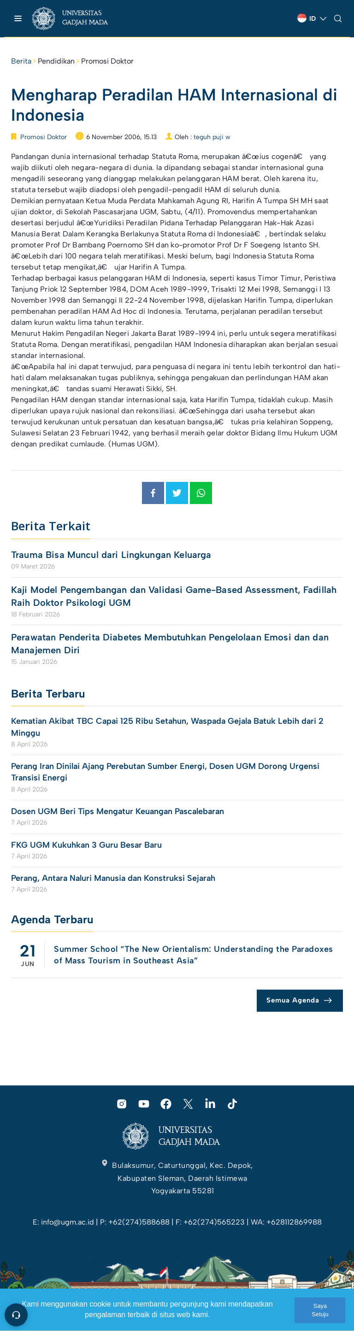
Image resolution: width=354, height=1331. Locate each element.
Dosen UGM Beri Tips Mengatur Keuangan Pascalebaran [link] (117, 811)
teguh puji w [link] (212, 137)
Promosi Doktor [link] (107, 61)
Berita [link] (21, 61)
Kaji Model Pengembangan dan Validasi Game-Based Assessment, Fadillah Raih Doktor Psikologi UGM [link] (173, 596)
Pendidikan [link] (56, 61)
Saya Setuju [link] (320, 1310)
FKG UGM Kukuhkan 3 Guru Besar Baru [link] (86, 845)
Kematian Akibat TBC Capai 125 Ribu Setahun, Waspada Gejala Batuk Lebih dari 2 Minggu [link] (167, 727)
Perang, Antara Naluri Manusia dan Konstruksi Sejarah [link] (113, 878)
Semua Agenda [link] (292, 1000)
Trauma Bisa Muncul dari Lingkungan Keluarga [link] (111, 554)
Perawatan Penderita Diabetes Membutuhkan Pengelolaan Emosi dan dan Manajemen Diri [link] (170, 644)
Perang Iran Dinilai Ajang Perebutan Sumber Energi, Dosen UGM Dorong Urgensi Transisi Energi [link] (165, 772)
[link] (78, 18)
